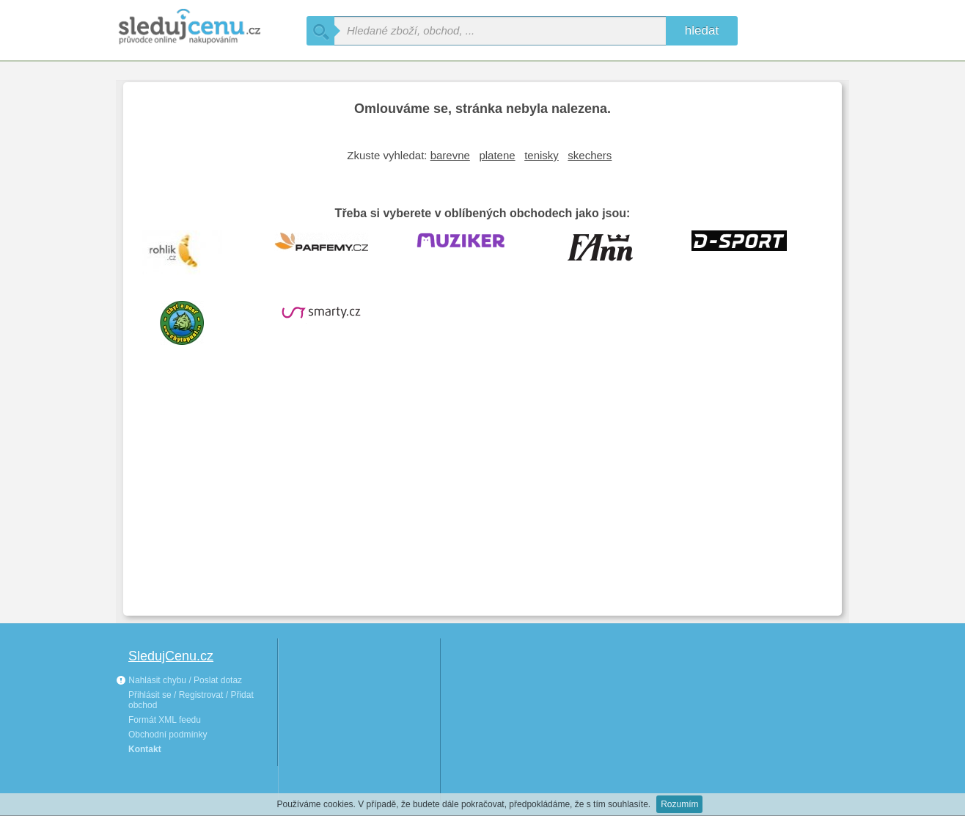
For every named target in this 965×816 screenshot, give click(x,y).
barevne (450, 155)
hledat (702, 30)
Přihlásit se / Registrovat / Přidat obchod (191, 700)
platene (497, 155)
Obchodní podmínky (167, 734)
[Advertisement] (482, 494)
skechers (590, 155)
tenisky (541, 155)
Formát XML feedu (164, 720)
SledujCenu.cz (170, 656)
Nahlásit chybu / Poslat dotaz (179, 680)
